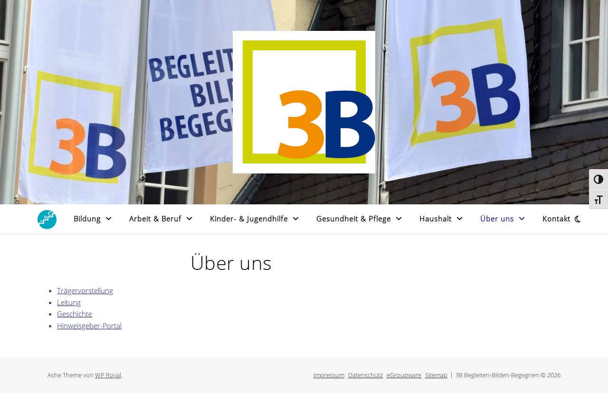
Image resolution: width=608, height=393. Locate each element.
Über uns (497, 218)
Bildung (87, 218)
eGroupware (404, 375)
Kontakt (556, 218)
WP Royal (108, 375)
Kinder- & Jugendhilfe (249, 218)
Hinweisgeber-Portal (89, 325)
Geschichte (74, 313)
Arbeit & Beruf (155, 218)
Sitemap (436, 375)
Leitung (69, 302)
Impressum (329, 375)
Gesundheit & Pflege (353, 218)
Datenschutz (365, 375)
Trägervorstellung (85, 290)
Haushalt (435, 218)
